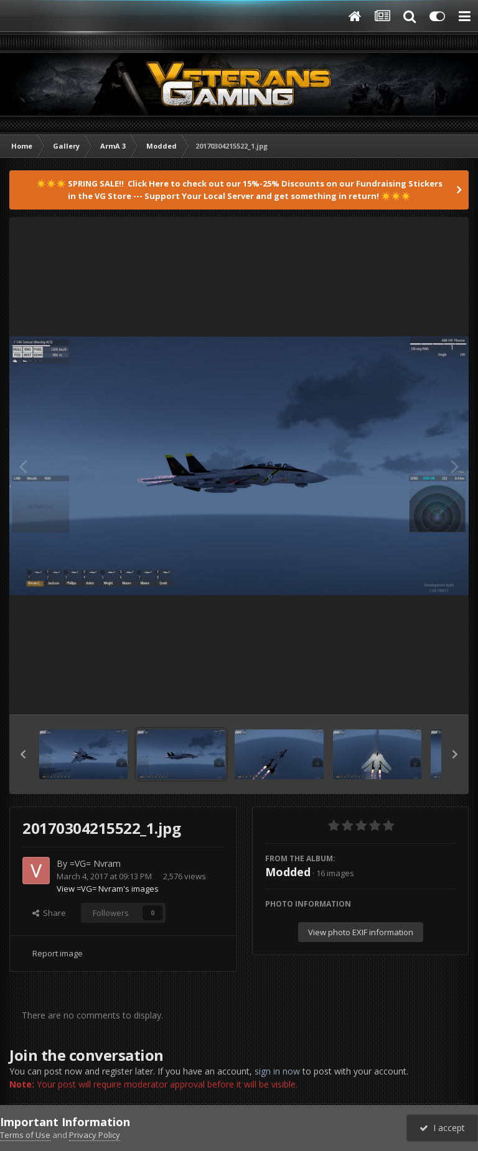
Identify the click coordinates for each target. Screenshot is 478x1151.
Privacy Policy (94, 1134)
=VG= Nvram (95, 863)
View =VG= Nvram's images (108, 888)
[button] (23, 754)
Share (49, 912)
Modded (288, 871)
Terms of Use (25, 1134)
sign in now (277, 1071)
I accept (442, 1128)
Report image (57, 953)
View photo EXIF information (360, 932)
